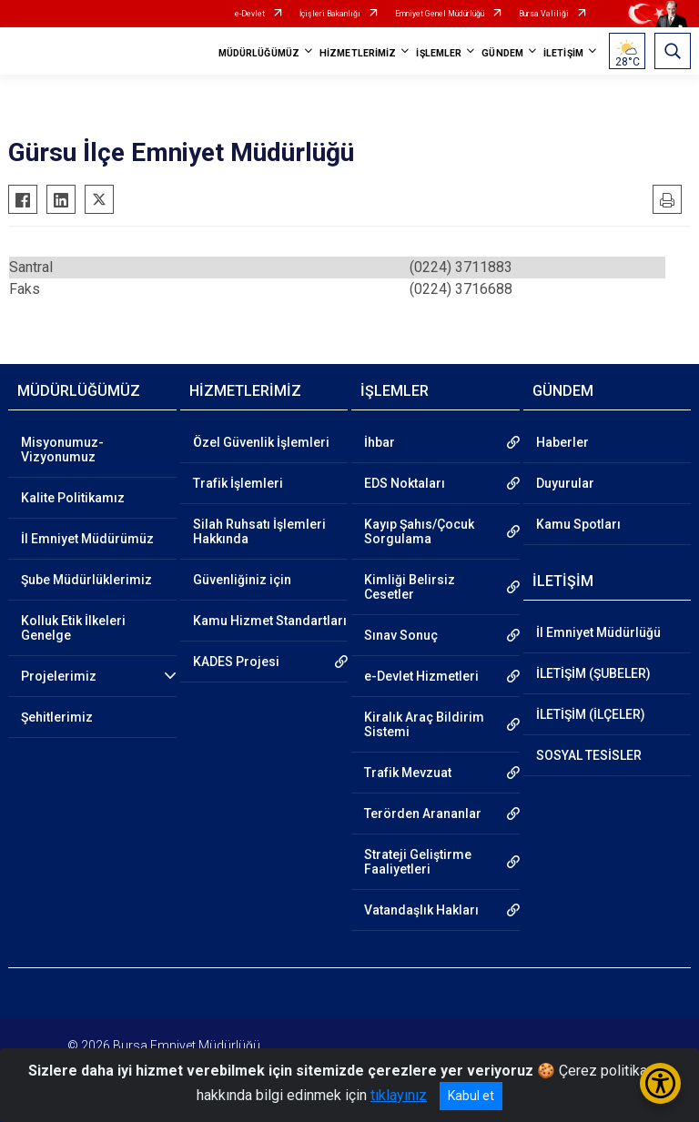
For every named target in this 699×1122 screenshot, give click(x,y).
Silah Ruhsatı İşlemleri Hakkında (259, 531)
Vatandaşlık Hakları (421, 910)
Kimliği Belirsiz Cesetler (409, 586)
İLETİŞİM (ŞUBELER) (593, 673)
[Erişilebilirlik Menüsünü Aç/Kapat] (660, 1083)
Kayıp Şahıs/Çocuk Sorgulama (419, 531)
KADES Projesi (236, 661)
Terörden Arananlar (422, 813)
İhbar (379, 442)
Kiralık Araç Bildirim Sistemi (424, 724)
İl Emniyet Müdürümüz (87, 538)
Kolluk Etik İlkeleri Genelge (73, 627)
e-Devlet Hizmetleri (421, 676)
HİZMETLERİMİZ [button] (357, 53)
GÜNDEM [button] (502, 53)
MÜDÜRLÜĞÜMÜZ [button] (258, 53)
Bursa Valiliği (544, 13)
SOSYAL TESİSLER (589, 755)
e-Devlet (250, 13)
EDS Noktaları (404, 483)
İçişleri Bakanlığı (329, 13)
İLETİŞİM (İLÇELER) (590, 714)
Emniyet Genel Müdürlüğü (439, 13)
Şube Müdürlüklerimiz (86, 579)
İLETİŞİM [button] (563, 53)
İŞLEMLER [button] (438, 53)
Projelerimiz (58, 676)
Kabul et (471, 1095)
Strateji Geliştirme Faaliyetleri (417, 861)
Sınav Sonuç (401, 635)
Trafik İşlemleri (238, 483)
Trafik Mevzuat (407, 772)
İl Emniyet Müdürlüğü (598, 632)
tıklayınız (398, 1095)
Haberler (562, 442)
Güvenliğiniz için (242, 579)
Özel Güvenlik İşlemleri (261, 442)
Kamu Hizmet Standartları (270, 620)
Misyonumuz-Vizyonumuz (62, 449)
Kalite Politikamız (73, 497)
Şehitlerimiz (57, 717)
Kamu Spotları (578, 524)
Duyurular (565, 483)
